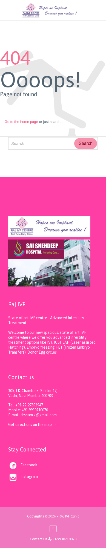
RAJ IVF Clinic (69, 516)
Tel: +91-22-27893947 (25, 405)
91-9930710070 (64, 539)
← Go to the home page (19, 122)
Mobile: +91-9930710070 (28, 410)
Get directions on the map (30, 424)
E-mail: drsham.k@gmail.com (32, 415)
